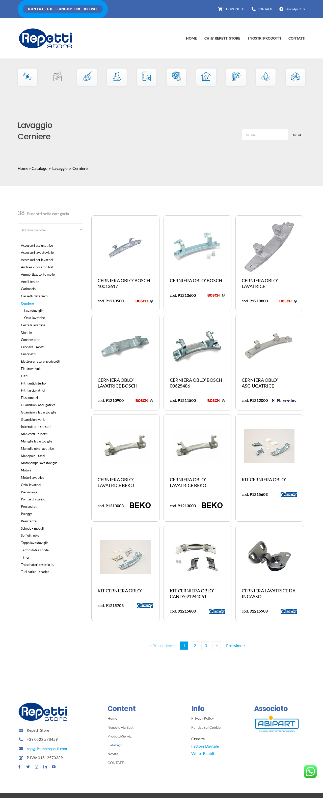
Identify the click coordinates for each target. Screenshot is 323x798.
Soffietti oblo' (30, 535)
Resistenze (29, 521)
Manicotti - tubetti (34, 434)
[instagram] (36, 767)
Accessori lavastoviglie (37, 252)
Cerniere (27, 303)
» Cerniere (78, 168)
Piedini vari (29, 492)
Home (23, 168)
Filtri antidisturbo (33, 383)
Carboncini (28, 289)
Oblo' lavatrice (34, 318)
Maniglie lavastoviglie (36, 441)
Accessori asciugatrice (37, 245)
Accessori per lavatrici (37, 260)
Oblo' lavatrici (31, 485)
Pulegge (27, 514)
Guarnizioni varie (33, 420)
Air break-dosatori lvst (37, 267)
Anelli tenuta (30, 282)
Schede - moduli (32, 528)
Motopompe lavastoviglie (39, 463)
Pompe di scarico (33, 499)
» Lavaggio (58, 168)
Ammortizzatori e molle (38, 274)
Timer (25, 557)
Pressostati (29, 506)
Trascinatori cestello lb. (37, 565)
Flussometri (29, 398)
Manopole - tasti (33, 456)
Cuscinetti (28, 354)
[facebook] (19, 767)
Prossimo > (236, 645)
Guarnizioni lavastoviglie (38, 412)
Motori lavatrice (32, 477)
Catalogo (39, 168)
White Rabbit (202, 753)
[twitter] (28, 767)
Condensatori (30, 340)
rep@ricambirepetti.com (47, 748)
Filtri (24, 376)
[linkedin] (45, 767)
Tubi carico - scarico (35, 572)
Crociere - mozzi (32, 347)
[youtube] (54, 767)
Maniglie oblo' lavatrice (37, 448)
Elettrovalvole (31, 369)
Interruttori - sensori (35, 427)
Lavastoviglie (33, 311)
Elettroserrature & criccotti (40, 361)
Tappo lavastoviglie (34, 543)
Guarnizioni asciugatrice (38, 405)
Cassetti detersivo (34, 296)
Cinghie (26, 332)
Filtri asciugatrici (33, 390)
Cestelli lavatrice (33, 325)
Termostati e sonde (35, 550)
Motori (26, 470)
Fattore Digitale (205, 746)
